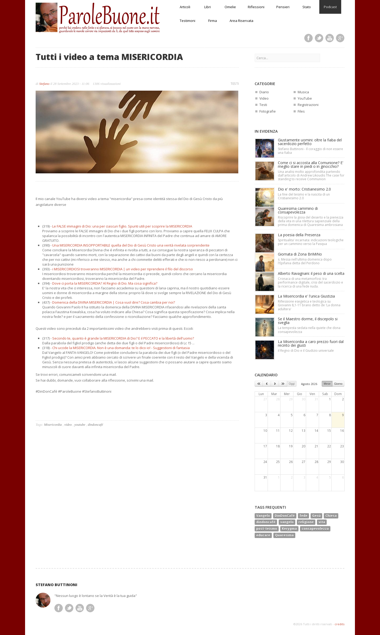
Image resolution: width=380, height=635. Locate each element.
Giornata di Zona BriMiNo (300, 254)
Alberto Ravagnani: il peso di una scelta (311, 273)
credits (339, 624)
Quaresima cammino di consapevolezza (298, 210)
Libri (207, 6)
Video (264, 98)
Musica (303, 92)
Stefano (44, 84)
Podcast (330, 6)
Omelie (230, 6)
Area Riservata (241, 20)
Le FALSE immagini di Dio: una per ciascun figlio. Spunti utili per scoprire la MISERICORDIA (122, 226)
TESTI (234, 83)
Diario (264, 92)
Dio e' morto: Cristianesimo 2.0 (304, 189)
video (68, 425)
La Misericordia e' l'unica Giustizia (306, 296)
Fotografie (267, 111)
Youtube (329, 38)
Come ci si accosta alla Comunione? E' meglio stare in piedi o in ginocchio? (310, 164)
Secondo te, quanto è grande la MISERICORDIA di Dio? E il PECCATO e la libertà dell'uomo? (123, 338)
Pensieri (282, 6)
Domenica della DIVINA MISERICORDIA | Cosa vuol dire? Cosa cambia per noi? (113, 302)
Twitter (319, 38)
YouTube (305, 98)
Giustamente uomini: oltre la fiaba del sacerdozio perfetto (310, 141)
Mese (327, 383)
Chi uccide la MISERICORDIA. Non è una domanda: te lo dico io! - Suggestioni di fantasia (121, 347)
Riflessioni (256, 6)
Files (301, 111)
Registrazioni (308, 104)
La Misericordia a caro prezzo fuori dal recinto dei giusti (311, 343)
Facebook (308, 38)
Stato (306, 6)
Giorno (338, 383)
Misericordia (53, 425)
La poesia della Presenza (299, 234)
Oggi (291, 383)
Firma (212, 20)
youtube (79, 425)
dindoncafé (95, 425)
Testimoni (187, 20)
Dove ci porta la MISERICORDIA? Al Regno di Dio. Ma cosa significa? (104, 283)
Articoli (185, 6)
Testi (263, 104)
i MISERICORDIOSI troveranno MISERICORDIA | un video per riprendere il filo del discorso (122, 269)
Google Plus (340, 38)
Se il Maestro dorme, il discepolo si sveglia (308, 320)
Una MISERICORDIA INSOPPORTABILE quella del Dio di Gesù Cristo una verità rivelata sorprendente (131, 245)
